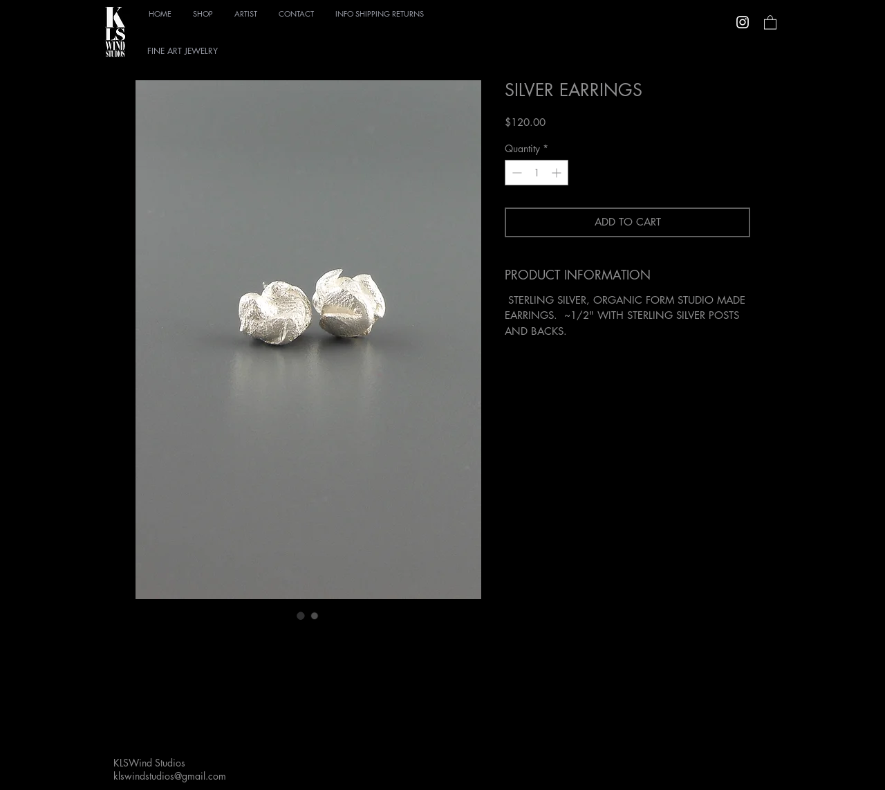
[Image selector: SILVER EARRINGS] (301, 616)
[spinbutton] (536, 172)
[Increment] (557, 172)
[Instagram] (742, 22)
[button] (203, 11)
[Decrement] (515, 172)
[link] (770, 22)
